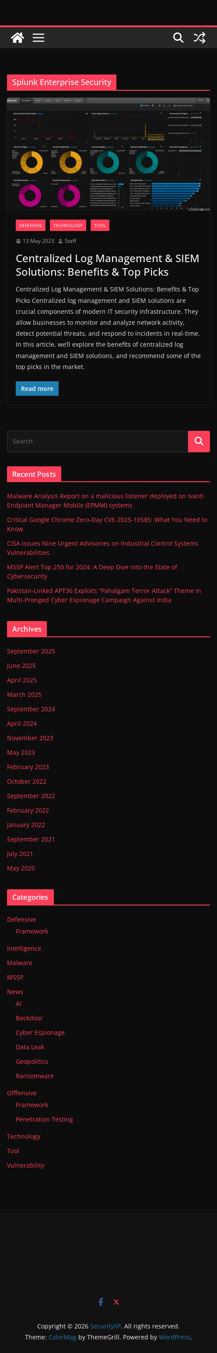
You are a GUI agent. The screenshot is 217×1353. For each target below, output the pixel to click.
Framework (32, 931)
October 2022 (26, 781)
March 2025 (24, 694)
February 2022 (28, 810)
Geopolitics (32, 1061)
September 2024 (31, 709)
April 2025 (22, 680)
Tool (100, 225)
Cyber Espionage (40, 1032)
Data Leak (30, 1047)
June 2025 (21, 665)
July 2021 (20, 853)
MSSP (15, 977)
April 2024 (22, 723)
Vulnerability (25, 1165)
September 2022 (31, 796)
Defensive (30, 225)
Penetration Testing (44, 1119)
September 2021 (31, 839)
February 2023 (28, 767)
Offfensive (22, 1093)
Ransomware (35, 1076)
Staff (70, 241)
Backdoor (29, 1018)
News (15, 991)
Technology (68, 225)
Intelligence (24, 948)
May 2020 (21, 868)
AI (18, 1003)
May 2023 (21, 752)
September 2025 (31, 651)
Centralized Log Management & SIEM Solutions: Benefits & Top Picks (108, 265)
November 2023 (30, 738)
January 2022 (26, 824)
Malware (19, 963)
